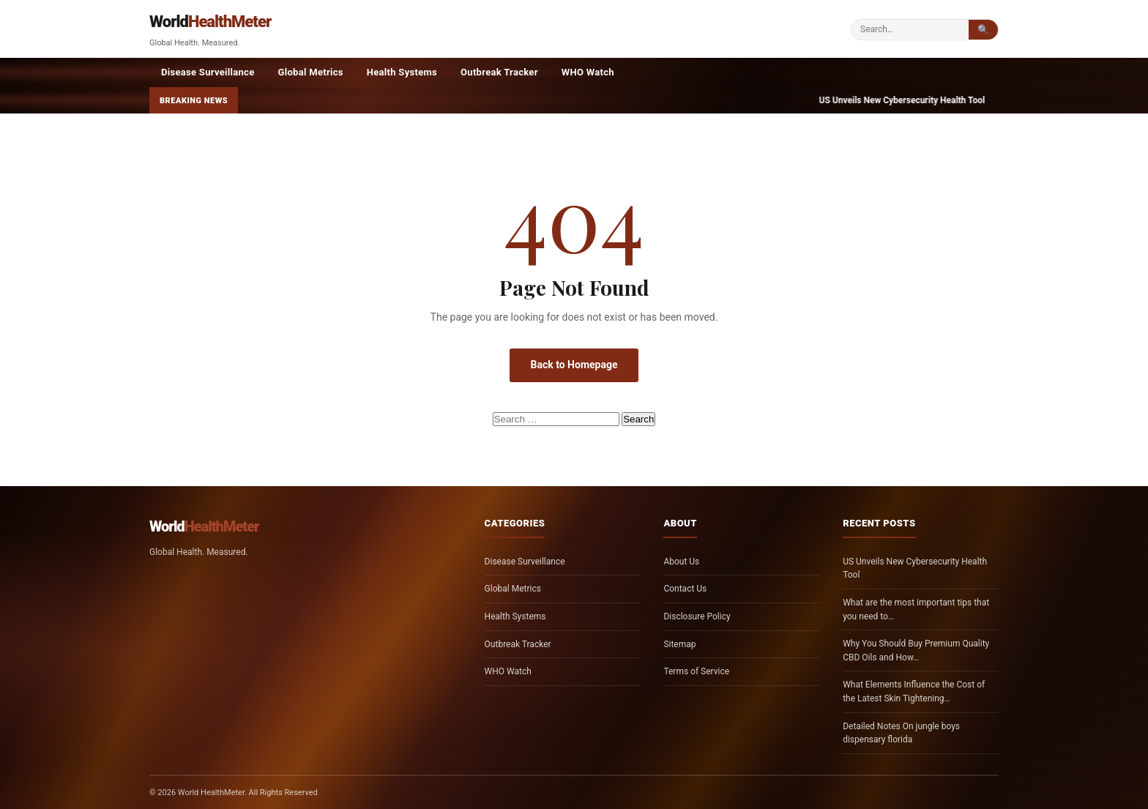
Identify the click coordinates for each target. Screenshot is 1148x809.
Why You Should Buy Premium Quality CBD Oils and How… (916, 650)
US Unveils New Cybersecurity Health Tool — (924, 100)
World (210, 21)
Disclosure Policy (696, 616)
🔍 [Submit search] (983, 29)
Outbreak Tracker (499, 72)
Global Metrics (310, 72)
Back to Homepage (573, 364)
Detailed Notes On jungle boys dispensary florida (901, 733)
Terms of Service (696, 671)
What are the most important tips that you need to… (916, 609)
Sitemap (679, 644)
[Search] (910, 29)
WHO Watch (588, 72)
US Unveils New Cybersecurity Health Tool (915, 568)
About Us (681, 561)
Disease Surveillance (208, 72)
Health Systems (402, 72)
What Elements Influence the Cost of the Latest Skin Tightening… (914, 691)
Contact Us (685, 589)
